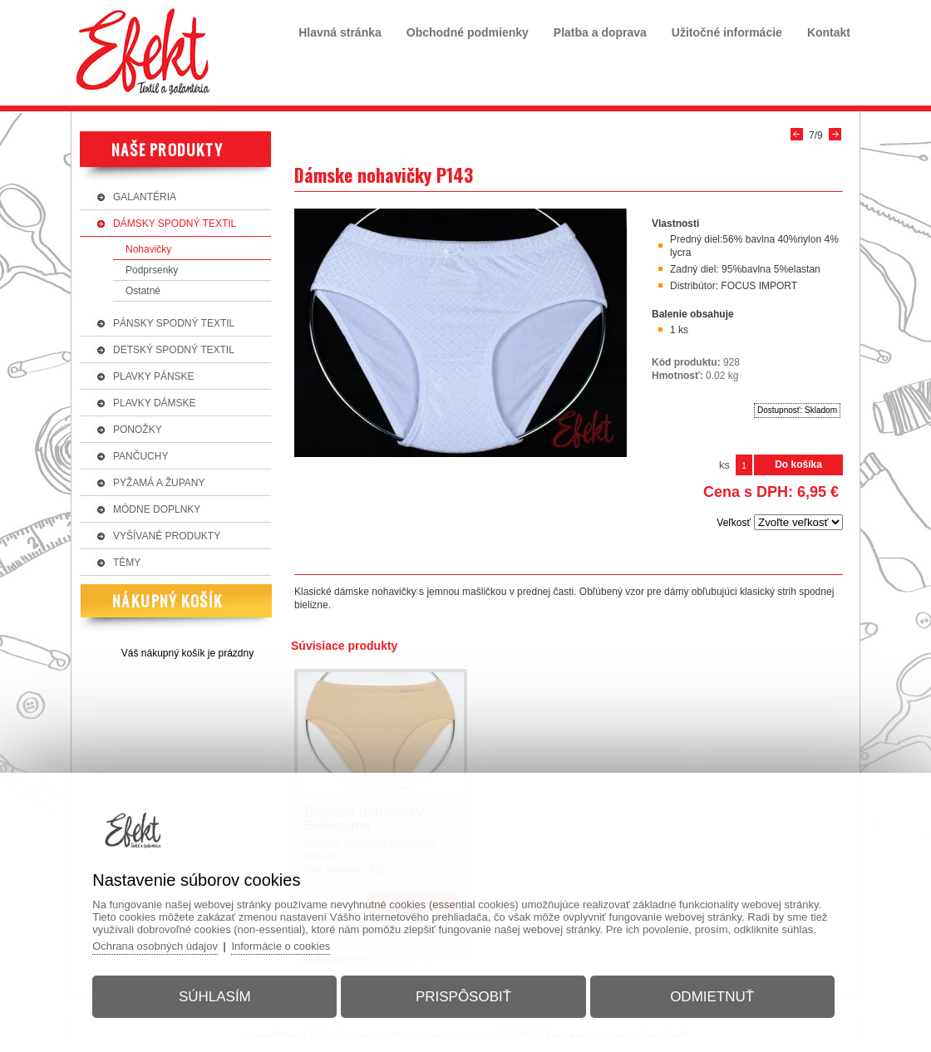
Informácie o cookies (282, 946)
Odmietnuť (712, 997)
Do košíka (798, 464)
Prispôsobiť (463, 997)
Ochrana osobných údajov (156, 946)
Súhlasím (215, 997)
